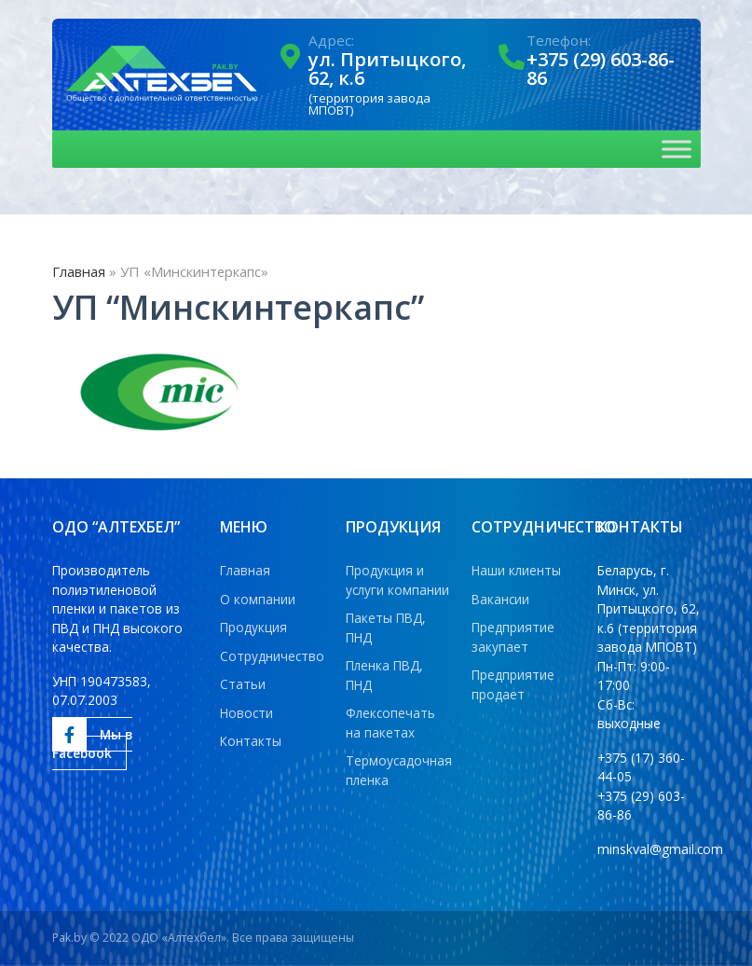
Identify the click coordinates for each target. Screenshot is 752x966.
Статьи (243, 684)
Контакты (250, 741)
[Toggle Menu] (676, 149)
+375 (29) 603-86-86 (600, 68)
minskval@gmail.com (660, 849)
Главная (78, 271)
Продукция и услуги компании (397, 580)
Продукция (253, 627)
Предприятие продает (513, 684)
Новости (246, 713)
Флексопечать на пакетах (390, 722)
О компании (257, 599)
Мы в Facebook (92, 740)
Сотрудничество (272, 656)
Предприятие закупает (513, 637)
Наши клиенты (516, 570)
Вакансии (500, 599)
